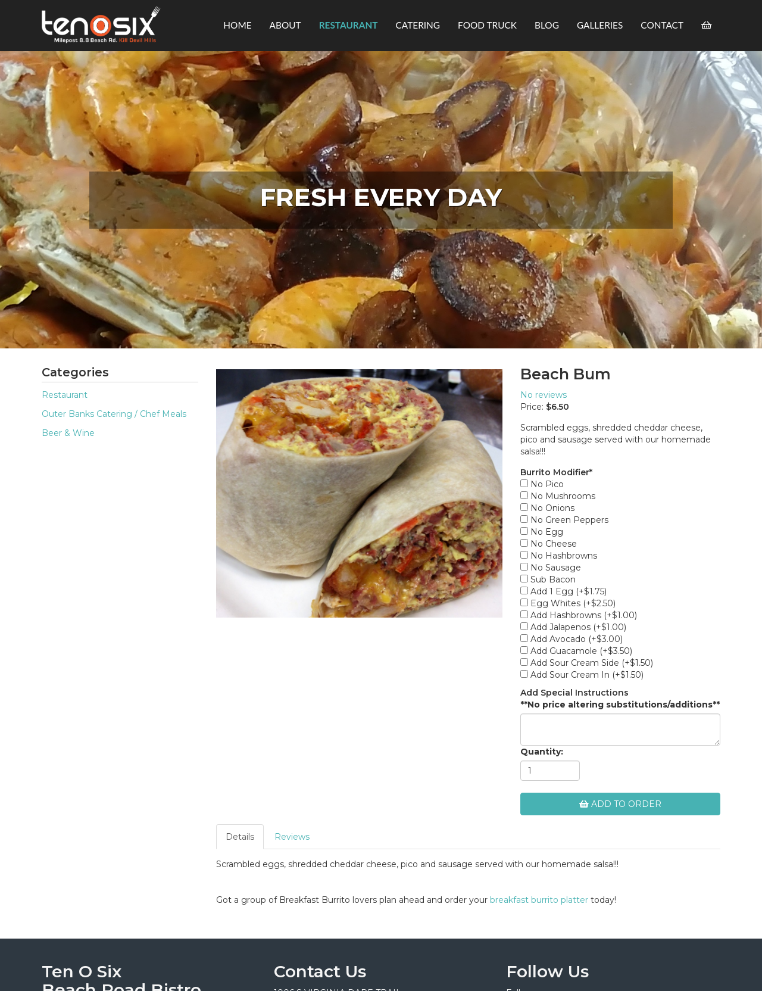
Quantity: (541, 751)
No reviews (543, 394)
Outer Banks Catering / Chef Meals (114, 414)
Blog (547, 25)
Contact (662, 25)
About (285, 25)
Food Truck (487, 25)
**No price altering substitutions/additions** (620, 704)
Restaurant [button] (348, 25)
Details (240, 836)
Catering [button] (418, 25)
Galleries (600, 25)
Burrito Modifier (556, 472)
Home (237, 25)
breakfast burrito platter (539, 900)
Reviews (292, 836)
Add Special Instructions (574, 692)
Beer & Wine (68, 433)
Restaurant (65, 394)
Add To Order (620, 804)
